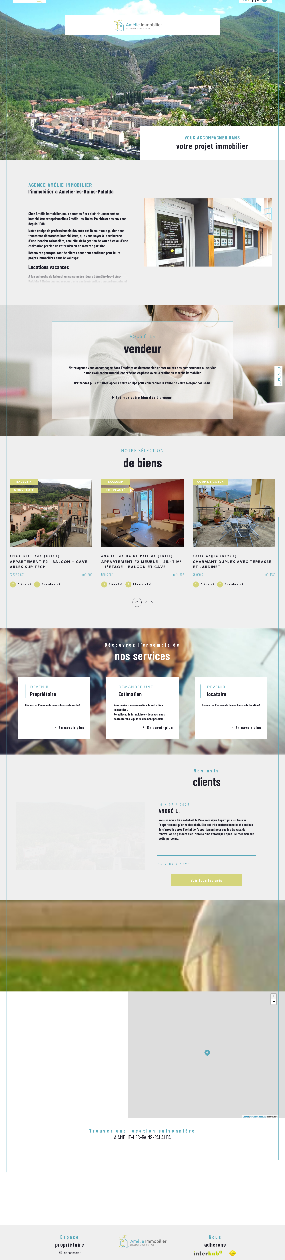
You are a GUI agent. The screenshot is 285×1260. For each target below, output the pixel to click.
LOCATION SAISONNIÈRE (99, 13)
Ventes (81, 13)
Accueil (70, 13)
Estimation (211, 13)
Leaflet (246, 1117)
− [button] (273, 1002)
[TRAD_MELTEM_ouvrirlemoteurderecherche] (29, 13)
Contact (278, 376)
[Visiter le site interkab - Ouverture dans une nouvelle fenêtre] (208, 1253)
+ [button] (273, 996)
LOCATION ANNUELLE (175, 13)
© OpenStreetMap (258, 1117)
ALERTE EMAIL (195, 13)
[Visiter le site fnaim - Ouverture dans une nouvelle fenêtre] (232, 1253)
